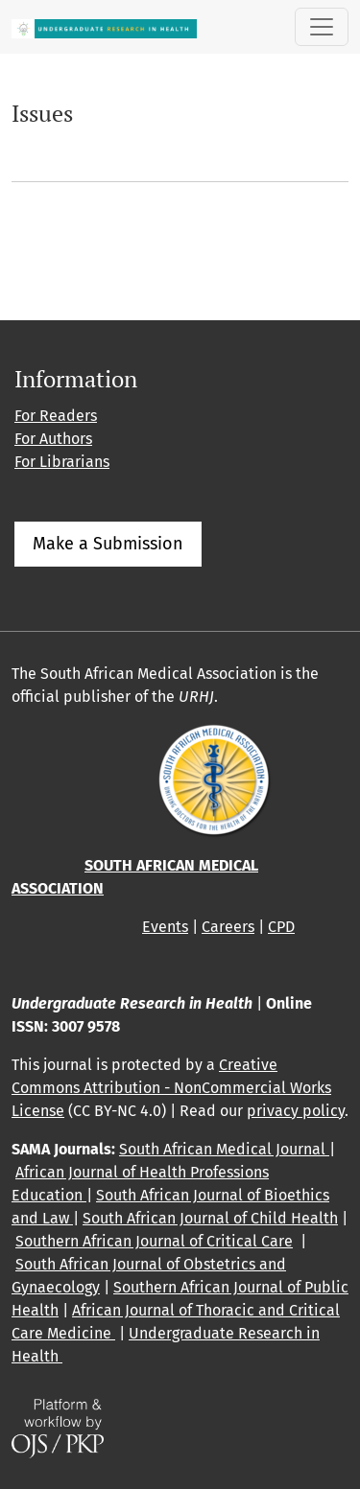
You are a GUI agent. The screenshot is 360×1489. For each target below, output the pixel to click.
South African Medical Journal (224, 1149)
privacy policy (296, 1111)
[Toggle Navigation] (321, 27)
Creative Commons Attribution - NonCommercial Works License (171, 1088)
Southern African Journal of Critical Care (154, 1241)
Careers (228, 927)
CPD (281, 927)
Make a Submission (108, 543)
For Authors (53, 439)
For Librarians (61, 462)
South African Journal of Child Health (210, 1218)
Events (165, 927)
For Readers (55, 416)
